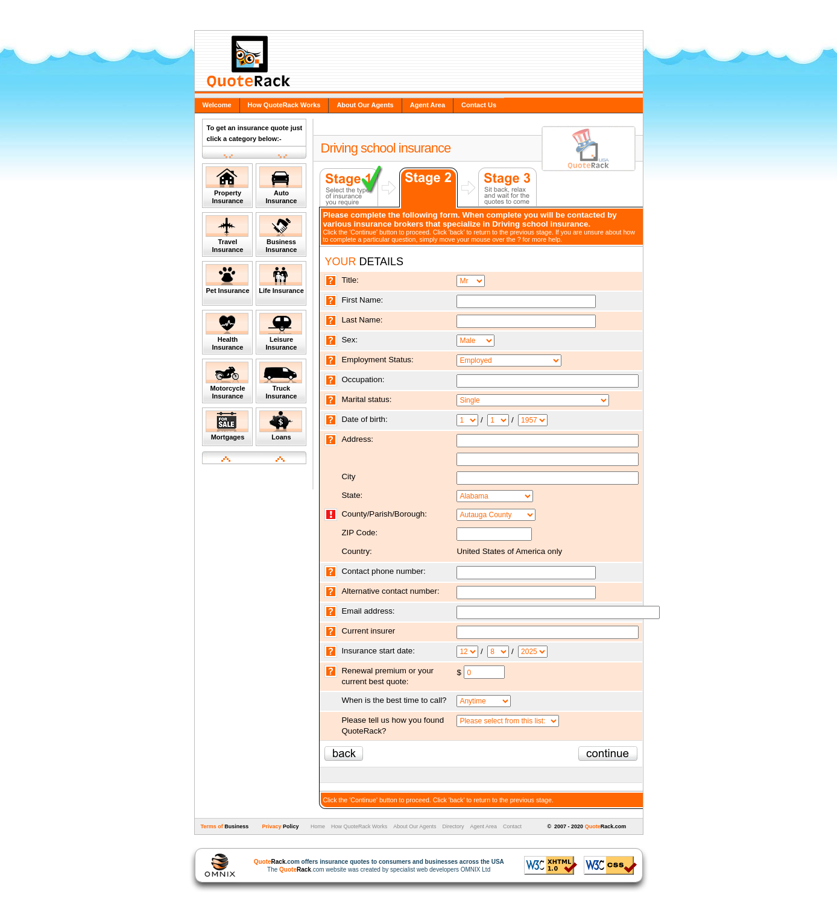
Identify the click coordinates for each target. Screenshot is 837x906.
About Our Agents (364, 105)
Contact (512, 826)
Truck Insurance (280, 381)
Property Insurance (227, 185)
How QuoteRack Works (284, 105)
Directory (453, 826)
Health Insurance (227, 332)
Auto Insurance (280, 185)
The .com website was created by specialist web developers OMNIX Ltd (373, 865)
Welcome (217, 105)
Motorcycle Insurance (227, 381)
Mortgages (227, 426)
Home (317, 826)
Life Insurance (281, 279)
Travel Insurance (227, 234)
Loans (280, 426)
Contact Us (478, 105)
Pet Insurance (228, 279)
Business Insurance (280, 234)
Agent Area (427, 105)
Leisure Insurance (280, 332)
